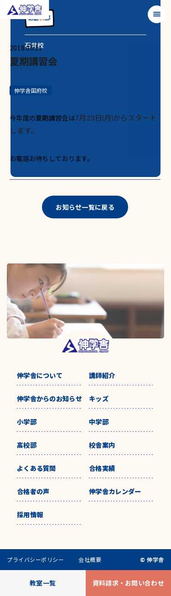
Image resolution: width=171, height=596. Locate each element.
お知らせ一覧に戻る (85, 207)
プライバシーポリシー (35, 559)
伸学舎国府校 (30, 90)
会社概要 (89, 559)
